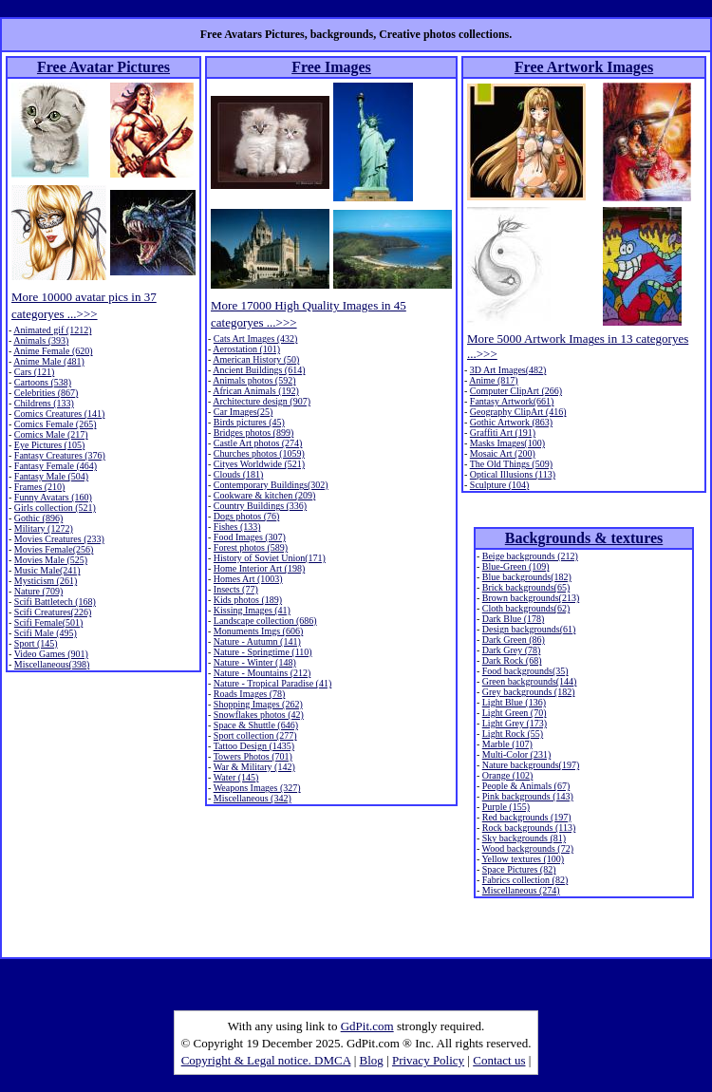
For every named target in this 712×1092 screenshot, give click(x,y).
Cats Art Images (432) (256, 338)
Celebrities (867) (46, 392)
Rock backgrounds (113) (529, 827)
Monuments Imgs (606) (258, 631)
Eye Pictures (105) (49, 445)
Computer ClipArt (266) (516, 391)
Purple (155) (506, 806)
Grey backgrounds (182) (528, 692)
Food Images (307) (250, 537)
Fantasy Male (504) (51, 476)
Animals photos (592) (254, 380)
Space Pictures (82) (519, 869)
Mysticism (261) (45, 580)
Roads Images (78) (250, 693)
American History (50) (256, 359)
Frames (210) (40, 486)
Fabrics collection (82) (525, 880)
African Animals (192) (256, 391)
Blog (372, 1060)
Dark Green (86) (513, 639)
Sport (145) (36, 643)
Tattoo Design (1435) (254, 746)
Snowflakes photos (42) (259, 714)
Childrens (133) (44, 403)
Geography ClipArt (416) (518, 411)
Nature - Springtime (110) (263, 652)
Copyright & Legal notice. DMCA (266, 1060)
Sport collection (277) (255, 735)
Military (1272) (43, 528)
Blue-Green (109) (516, 566)
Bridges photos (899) (253, 432)
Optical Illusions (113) (512, 474)
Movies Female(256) (54, 549)
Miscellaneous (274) (521, 890)
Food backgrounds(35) (525, 671)
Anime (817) (493, 380)
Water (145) (236, 777)
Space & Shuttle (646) (256, 725)
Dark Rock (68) (512, 660)
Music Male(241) (47, 570)
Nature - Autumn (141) (257, 641)
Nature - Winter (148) (255, 662)
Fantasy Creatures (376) (59, 455)
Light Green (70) (514, 712)
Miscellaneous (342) (252, 798)
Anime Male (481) (48, 361)
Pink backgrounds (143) (527, 796)
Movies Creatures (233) (59, 539)
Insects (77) (236, 589)
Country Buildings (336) (260, 505)
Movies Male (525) (50, 560)
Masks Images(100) (507, 443)
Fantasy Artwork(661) (512, 401)
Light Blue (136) (514, 702)
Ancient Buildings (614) (259, 370)
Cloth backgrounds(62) (526, 608)
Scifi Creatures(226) (52, 612)
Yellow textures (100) (522, 859)
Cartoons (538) (42, 382)
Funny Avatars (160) (53, 497)
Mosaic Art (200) (502, 453)
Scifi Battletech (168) (55, 601)
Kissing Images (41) (252, 610)
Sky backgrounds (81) (524, 838)
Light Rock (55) (512, 733)
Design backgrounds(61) (529, 629)
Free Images (331, 67)
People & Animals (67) (526, 786)
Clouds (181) (239, 474)
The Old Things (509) (511, 464)
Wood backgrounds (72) (527, 848)
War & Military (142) (254, 767)
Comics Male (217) (51, 434)
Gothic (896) (38, 518)
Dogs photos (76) (246, 516)
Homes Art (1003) (248, 579)
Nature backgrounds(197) (530, 765)
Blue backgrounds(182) (526, 577)
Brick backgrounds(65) (526, 587)
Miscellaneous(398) (51, 664)
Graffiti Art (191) (502, 432)
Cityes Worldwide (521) (259, 464)
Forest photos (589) (251, 547)
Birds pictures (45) (249, 422)
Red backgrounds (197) (526, 817)
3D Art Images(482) (508, 370)
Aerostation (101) (246, 349)
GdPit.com (367, 1026)
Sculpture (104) (500, 485)
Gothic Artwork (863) (511, 422)
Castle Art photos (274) (258, 443)
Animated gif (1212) (52, 330)
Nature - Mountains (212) (262, 673)
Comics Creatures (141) (59, 413)
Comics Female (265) (55, 424)
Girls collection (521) (55, 507)
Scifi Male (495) (45, 633)
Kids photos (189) (248, 599)
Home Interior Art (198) (259, 568)
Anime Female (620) (52, 351)
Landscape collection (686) (265, 620)
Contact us (499, 1060)
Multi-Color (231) (517, 754)
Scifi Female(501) (48, 622)
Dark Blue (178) (513, 618)
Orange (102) (508, 775)
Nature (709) (38, 591)
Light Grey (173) (514, 723)
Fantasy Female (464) (55, 466)
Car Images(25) (243, 411)
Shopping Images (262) (258, 704)
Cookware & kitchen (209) (264, 495)
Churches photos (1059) (259, 453)
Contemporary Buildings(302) (271, 485)
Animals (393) (40, 340)
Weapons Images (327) (257, 787)
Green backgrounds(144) (529, 681)
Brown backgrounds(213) (530, 598)
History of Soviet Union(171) (270, 558)
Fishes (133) (237, 526)
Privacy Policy (428, 1060)
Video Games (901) (51, 654)
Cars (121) (34, 372)
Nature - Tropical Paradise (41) (272, 683)
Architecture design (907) (261, 401)
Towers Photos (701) (253, 756)
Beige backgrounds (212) (530, 556)
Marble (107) (507, 744)
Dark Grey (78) (511, 650)
